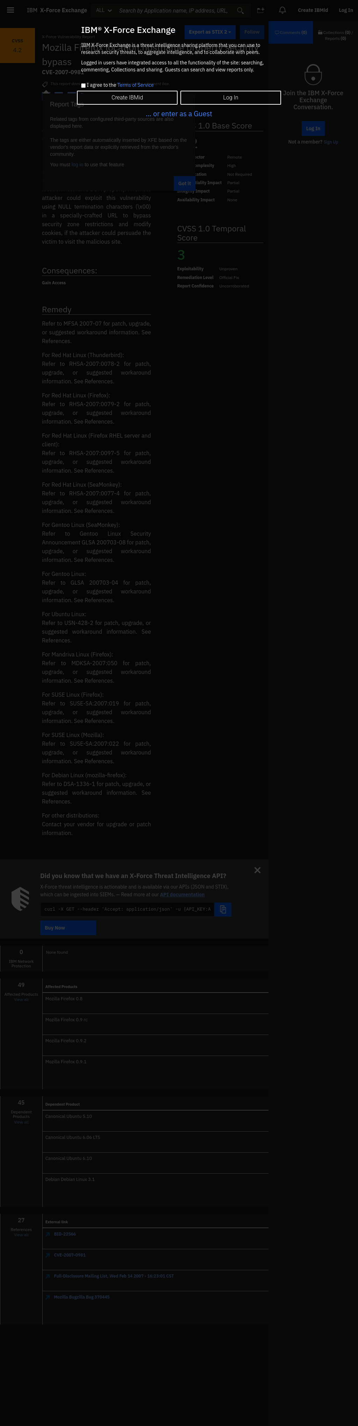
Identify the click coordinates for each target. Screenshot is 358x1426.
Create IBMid (127, 97)
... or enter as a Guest (179, 113)
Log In (230, 97)
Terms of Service (135, 85)
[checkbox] (83, 85)
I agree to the (120, 85)
